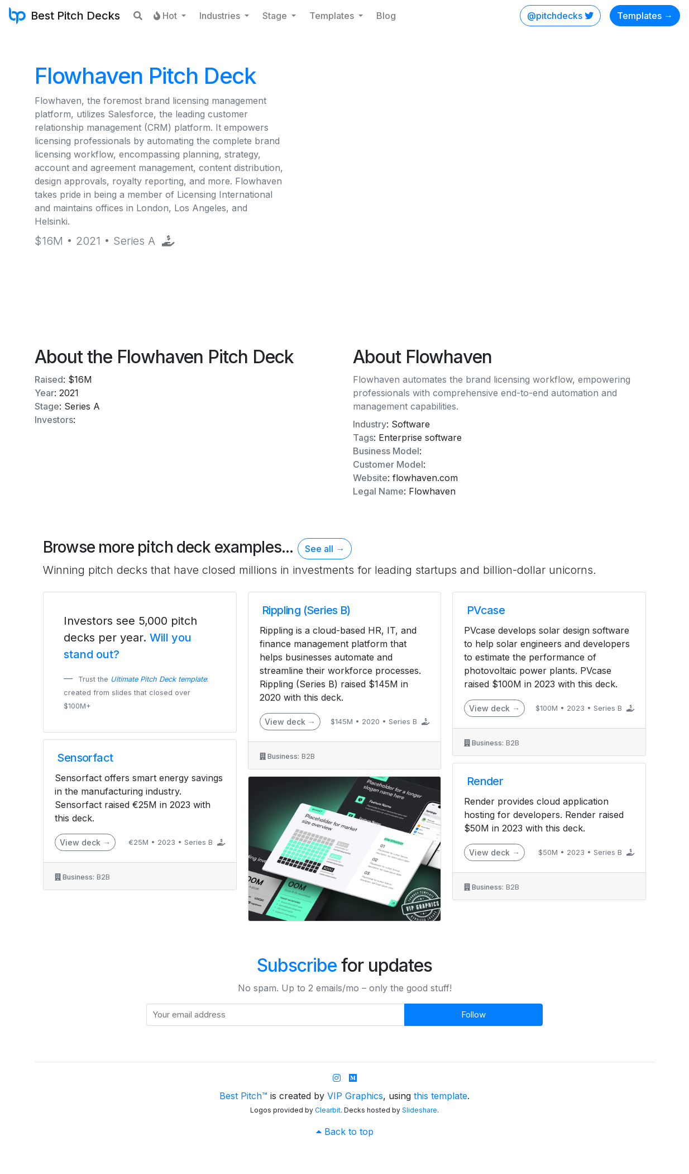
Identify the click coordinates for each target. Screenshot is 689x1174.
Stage (275, 15)
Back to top (345, 1131)
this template (440, 1095)
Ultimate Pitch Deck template (159, 679)
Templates (332, 15)
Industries (220, 15)
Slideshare (419, 1110)
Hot (166, 15)
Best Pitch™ (243, 1095)
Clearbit (328, 1110)
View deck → (85, 842)
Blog (386, 15)
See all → (324, 548)
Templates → (645, 15)
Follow (473, 1014)
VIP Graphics (355, 1095)
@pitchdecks (560, 15)
